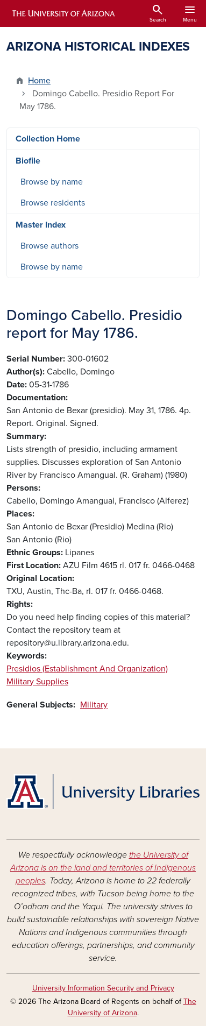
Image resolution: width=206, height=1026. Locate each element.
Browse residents (52, 202)
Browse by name (51, 181)
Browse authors (49, 245)
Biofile (28, 160)
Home (39, 80)
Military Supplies (37, 681)
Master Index (41, 225)
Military (94, 704)
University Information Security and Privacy (103, 988)
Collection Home (48, 138)
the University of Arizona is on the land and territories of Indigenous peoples (103, 868)
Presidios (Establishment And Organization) (87, 668)
